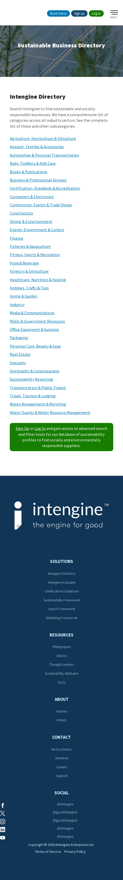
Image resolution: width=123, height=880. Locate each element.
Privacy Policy (75, 851)
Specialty (18, 362)
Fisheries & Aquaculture (30, 246)
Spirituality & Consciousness (34, 370)
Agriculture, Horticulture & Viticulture (43, 138)
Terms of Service (48, 851)
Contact (61, 737)
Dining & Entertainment (31, 221)
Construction (21, 213)
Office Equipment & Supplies (34, 329)
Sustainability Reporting (31, 379)
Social (61, 793)
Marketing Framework (61, 617)
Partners (62, 711)
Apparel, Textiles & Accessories (37, 146)
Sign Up (22, 428)
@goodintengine (65, 812)
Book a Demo (62, 749)
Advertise (61, 758)
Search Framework (61, 608)
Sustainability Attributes (62, 673)
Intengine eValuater (61, 582)
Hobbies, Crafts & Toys (29, 287)
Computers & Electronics (32, 196)
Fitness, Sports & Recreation (35, 254)
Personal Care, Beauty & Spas (35, 346)
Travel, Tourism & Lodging (33, 395)
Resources (61, 635)
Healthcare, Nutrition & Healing (38, 279)
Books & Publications (28, 171)
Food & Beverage (24, 263)
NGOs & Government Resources (37, 321)
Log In (39, 428)
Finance (16, 238)
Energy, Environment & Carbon (37, 229)
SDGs (61, 682)
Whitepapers (61, 646)
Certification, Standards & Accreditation (45, 188)
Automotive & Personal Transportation (44, 155)
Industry (17, 304)
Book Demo (58, 13)
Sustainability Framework (61, 600)
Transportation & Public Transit (38, 387)
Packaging (19, 337)
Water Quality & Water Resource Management (50, 412)
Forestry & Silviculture (29, 271)
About (62, 699)
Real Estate (20, 354)
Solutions (61, 561)
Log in (96, 13)
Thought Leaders (61, 664)
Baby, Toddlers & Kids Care (33, 163)
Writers (61, 720)
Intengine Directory (61, 573)
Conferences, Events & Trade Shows (41, 204)
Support (62, 775)
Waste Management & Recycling (38, 404)
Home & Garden (23, 296)
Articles (61, 655)
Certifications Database (61, 591)
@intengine (65, 804)
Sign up (79, 13)
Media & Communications (32, 312)
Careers (61, 767)
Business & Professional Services (38, 180)
